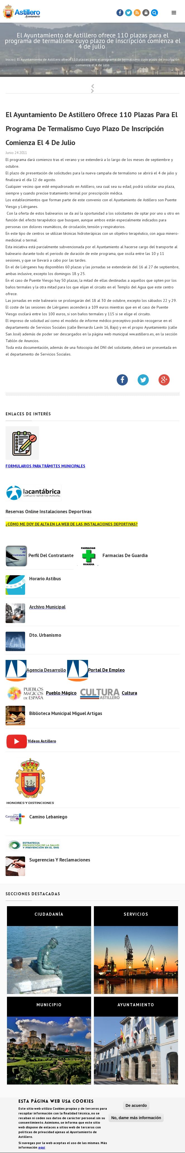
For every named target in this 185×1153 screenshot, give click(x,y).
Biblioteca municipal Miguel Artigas (65, 713)
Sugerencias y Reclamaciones (59, 860)
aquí (41, 1148)
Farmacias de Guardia (125, 555)
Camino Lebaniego (48, 817)
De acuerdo (136, 1106)
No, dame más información (136, 1118)
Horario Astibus (45, 579)
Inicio (10, 59)
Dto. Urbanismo (45, 635)
